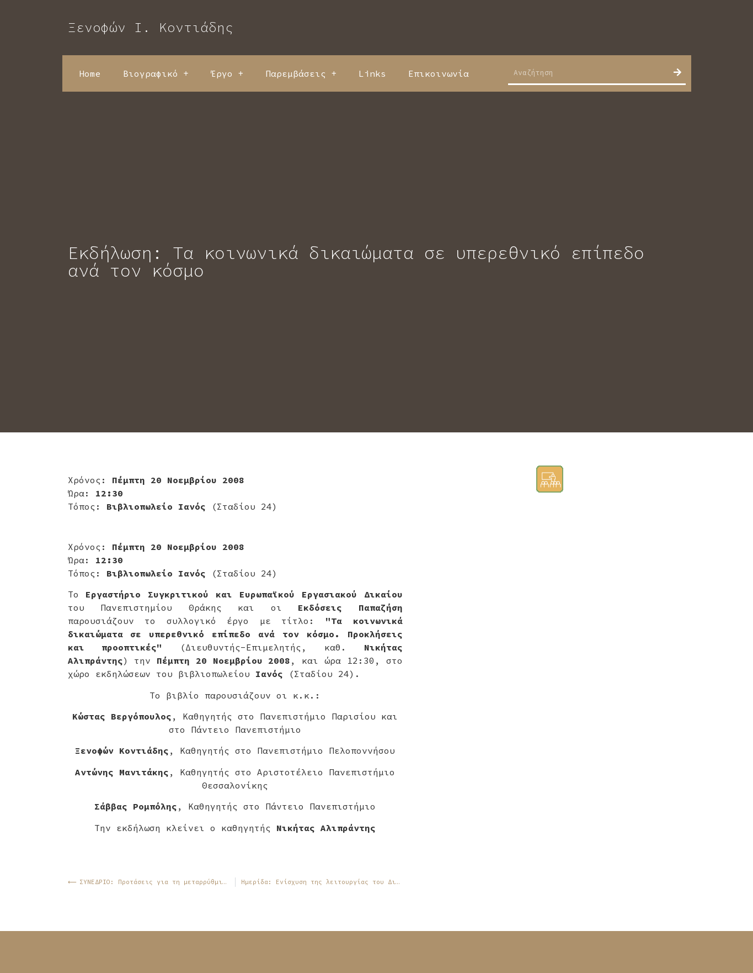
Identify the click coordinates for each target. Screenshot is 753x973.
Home (90, 73)
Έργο (227, 73)
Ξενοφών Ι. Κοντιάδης (150, 27)
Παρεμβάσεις (301, 73)
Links (372, 73)
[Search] (677, 72)
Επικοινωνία (438, 73)
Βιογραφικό (156, 73)
